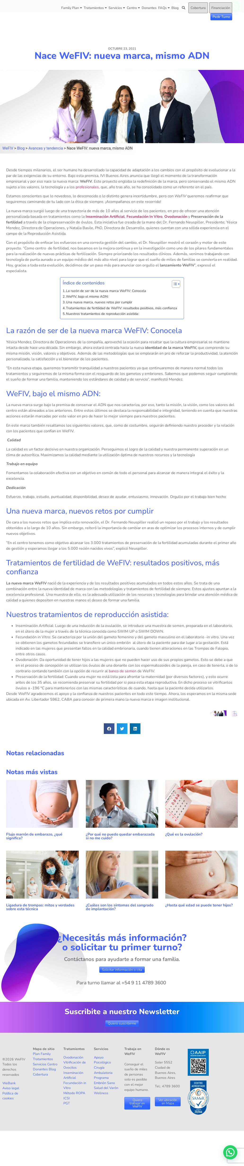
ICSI (66, 1098)
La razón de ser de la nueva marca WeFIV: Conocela (106, 290)
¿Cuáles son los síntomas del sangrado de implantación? (119, 907)
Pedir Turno (221, 16)
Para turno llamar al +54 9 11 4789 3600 (121, 982)
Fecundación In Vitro (144, 216)
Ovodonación (175, 216)
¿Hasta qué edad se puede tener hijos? (199, 905)
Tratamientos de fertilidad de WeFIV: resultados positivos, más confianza (122, 308)
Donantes (149, 7)
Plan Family (42, 1053)
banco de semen (122, 671)
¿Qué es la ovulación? (184, 834)
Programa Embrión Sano (104, 1080)
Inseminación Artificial (105, 216)
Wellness (101, 1093)
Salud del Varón (106, 1087)
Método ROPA (74, 1093)
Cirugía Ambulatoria (103, 1070)
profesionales (87, 187)
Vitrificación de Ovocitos (74, 1065)
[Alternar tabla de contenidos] (173, 284)
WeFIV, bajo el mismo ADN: (87, 296)
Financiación (220, 7)
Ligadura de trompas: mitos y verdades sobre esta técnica (40, 907)
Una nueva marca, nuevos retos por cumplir (99, 302)
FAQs (164, 8)
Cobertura (198, 7)
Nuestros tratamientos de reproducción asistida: (102, 313)
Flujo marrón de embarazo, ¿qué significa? (34, 836)
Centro (133, 8)
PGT (66, 1103)
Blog (175, 7)
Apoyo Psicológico (102, 1060)
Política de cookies (10, 1096)
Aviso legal (10, 1088)
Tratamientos (95, 8)
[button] (109, 728)
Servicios (117, 8)
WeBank (9, 1083)
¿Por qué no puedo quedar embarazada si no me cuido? (120, 836)
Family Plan (71, 8)
